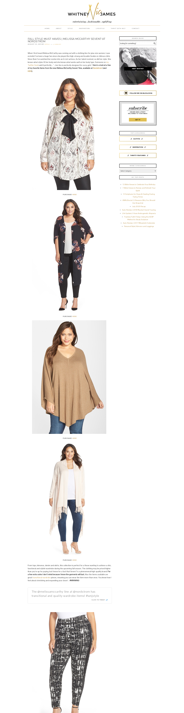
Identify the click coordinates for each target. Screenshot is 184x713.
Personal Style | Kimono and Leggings (139, 226)
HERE (74, 194)
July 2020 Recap (139, 206)
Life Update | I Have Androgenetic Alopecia (139, 213)
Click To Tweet (98, 600)
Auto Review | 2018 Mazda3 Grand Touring (139, 210)
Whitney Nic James (92, 12)
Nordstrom (98, 68)
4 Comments (57, 44)
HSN (30, 71)
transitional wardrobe (42, 577)
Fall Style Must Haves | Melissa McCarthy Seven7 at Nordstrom (66, 40)
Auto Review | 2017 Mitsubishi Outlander (139, 223)
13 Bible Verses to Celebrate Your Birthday (139, 184)
